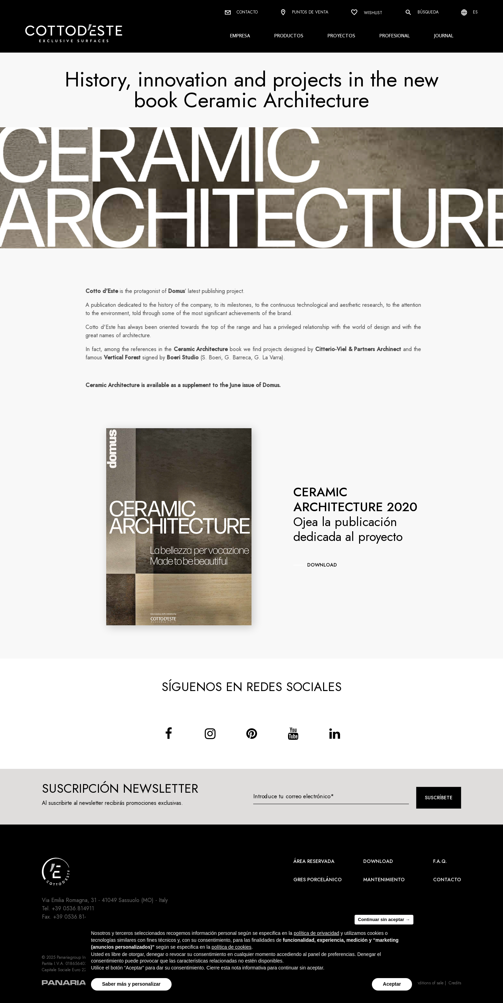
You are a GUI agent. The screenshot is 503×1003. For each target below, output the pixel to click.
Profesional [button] (394, 35)
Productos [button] (288, 35)
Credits (455, 983)
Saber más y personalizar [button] (131, 984)
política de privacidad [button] (316, 933)
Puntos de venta (304, 12)
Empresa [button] (240, 35)
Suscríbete (438, 797)
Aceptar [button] (392, 984)
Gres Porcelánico (317, 879)
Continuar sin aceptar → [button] (384, 919)
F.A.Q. (440, 861)
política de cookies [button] (232, 947)
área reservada (314, 861)
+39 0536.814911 (73, 908)
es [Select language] (469, 12)
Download (378, 861)
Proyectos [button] (341, 35)
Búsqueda (422, 12)
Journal (444, 35)
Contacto (241, 12)
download (322, 564)
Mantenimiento (384, 879)
